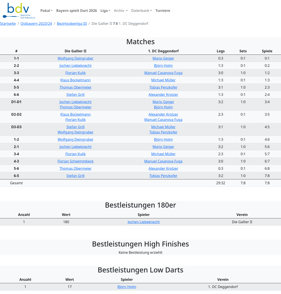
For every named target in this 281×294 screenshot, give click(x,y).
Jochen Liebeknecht (75, 65)
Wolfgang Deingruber (75, 58)
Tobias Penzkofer (163, 87)
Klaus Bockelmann (75, 80)
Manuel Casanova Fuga (163, 72)
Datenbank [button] (140, 10)
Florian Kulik (75, 72)
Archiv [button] (119, 10)
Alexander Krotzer (163, 94)
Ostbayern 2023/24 (36, 23)
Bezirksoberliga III (72, 23)
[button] (46, 10)
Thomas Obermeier (75, 87)
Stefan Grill (76, 94)
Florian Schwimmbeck (76, 161)
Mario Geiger (163, 58)
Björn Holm (163, 65)
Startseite (8, 23)
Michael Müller (163, 80)
